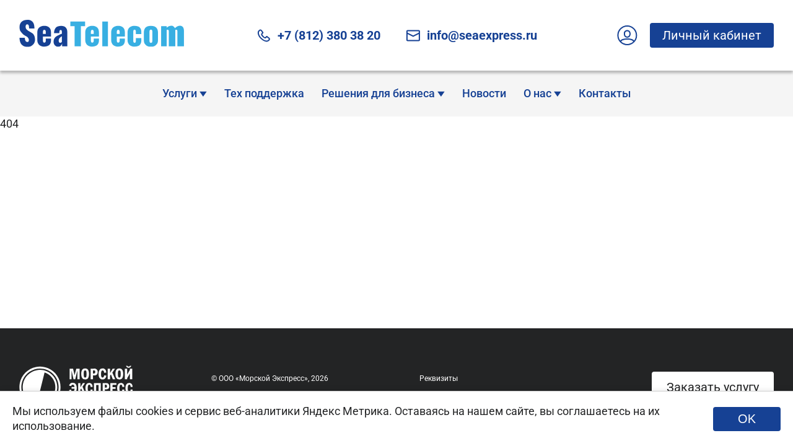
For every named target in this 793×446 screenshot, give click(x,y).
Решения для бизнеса (383, 93)
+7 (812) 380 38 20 (318, 35)
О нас (542, 93)
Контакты (605, 93)
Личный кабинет (705, 35)
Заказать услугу (713, 387)
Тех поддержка (264, 93)
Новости (484, 93)
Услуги (184, 93)
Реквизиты (438, 378)
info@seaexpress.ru (471, 35)
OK (747, 419)
